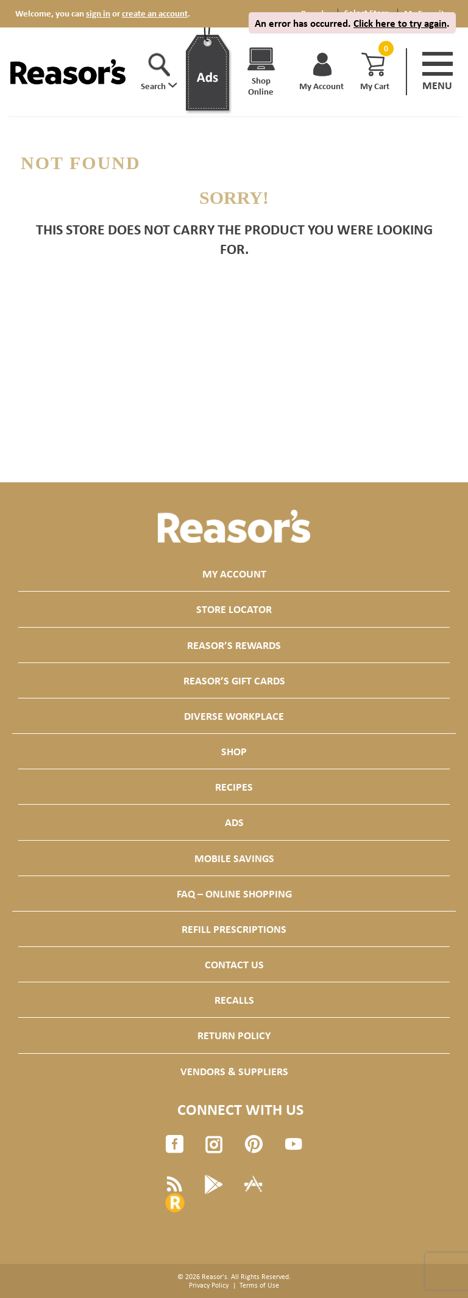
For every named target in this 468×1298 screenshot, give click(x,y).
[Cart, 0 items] (384, 48)
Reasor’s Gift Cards (234, 680)
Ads (234, 822)
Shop (234, 751)
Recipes (234, 786)
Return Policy (234, 1035)
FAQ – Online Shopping (234, 893)
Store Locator (234, 609)
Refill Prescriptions (234, 929)
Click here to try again (400, 23)
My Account (234, 573)
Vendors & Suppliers (234, 1071)
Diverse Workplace (234, 715)
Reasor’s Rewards (234, 645)
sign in (98, 13)
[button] (159, 72)
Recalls (234, 999)
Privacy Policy (209, 1285)
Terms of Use (259, 1285)
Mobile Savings (234, 858)
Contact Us (234, 964)
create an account (155, 13)
